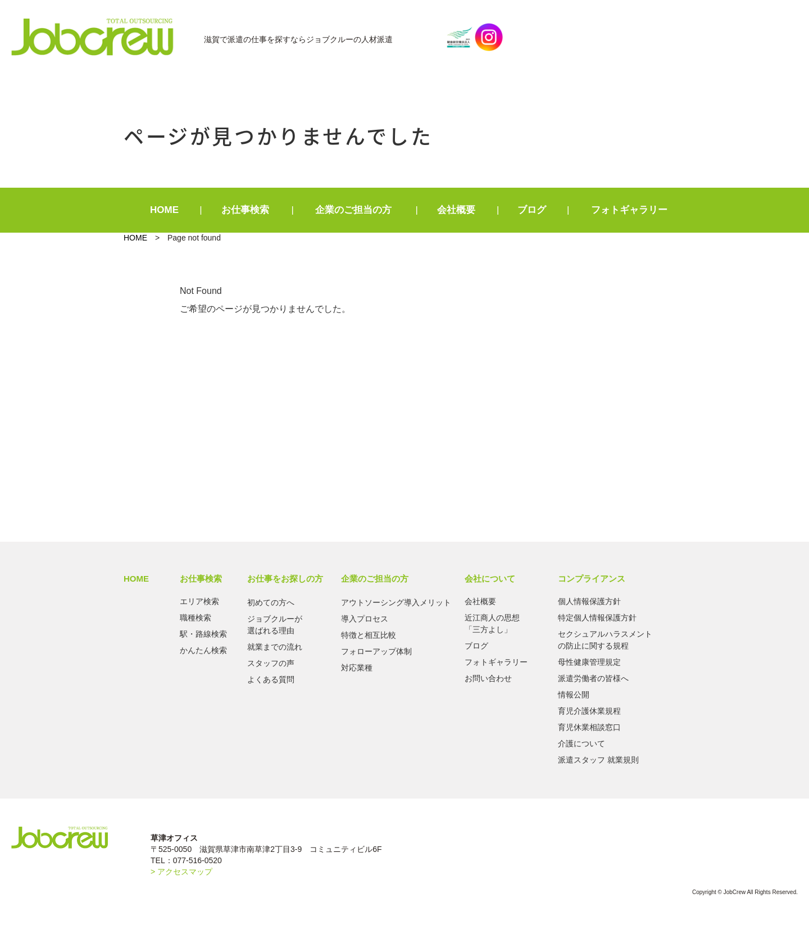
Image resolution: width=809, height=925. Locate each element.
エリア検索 (199, 601)
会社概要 (456, 210)
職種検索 (195, 617)
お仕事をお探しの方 (285, 578)
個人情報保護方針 (589, 601)
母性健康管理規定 (589, 662)
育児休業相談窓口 (589, 727)
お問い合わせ (488, 678)
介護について (581, 743)
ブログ (531, 210)
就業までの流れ (274, 646)
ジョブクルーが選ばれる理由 (274, 624)
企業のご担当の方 (353, 210)
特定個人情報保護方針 (597, 617)
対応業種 (356, 667)
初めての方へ (270, 602)
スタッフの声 (270, 663)
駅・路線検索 (203, 633)
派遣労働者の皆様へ (593, 678)
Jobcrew (98, 37)
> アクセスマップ (181, 871)
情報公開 (573, 694)
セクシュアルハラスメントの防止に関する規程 (605, 639)
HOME (164, 210)
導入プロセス (364, 618)
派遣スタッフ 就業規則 (598, 759)
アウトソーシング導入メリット (396, 602)
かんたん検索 (203, 650)
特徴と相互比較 (368, 635)
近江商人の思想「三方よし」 (492, 623)
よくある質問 (270, 679)
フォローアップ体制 (376, 651)
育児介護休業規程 (589, 710)
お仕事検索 (245, 210)
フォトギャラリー (629, 210)
